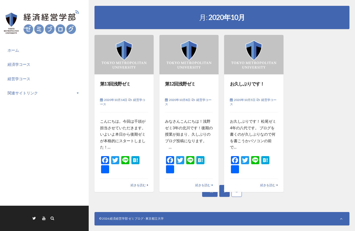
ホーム (13, 50)
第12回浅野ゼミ (180, 84)
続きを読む (138, 185)
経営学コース (19, 78)
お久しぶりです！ (247, 84)
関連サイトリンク (23, 93)
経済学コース (19, 64)
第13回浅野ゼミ (115, 84)
